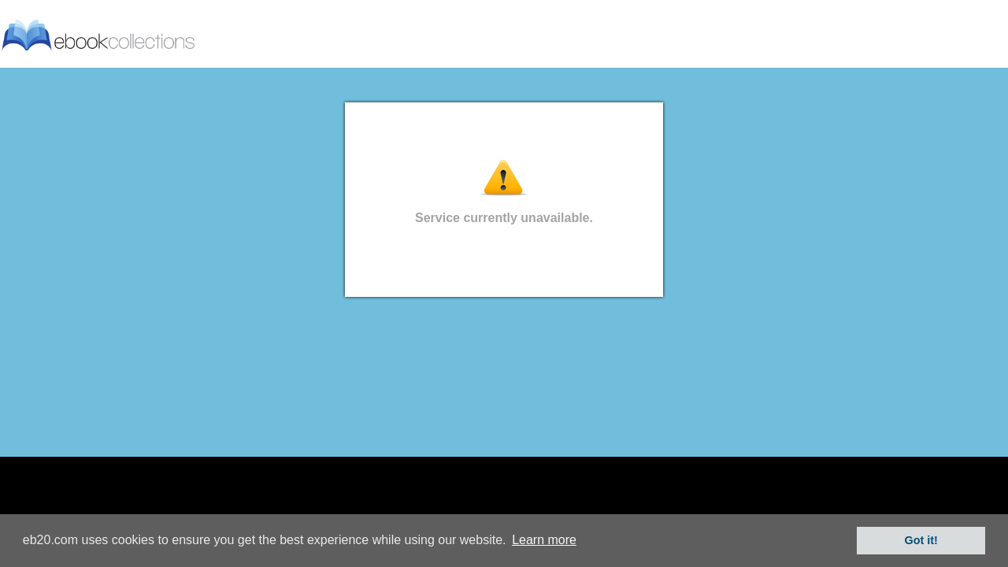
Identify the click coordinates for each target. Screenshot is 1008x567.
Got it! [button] (921, 540)
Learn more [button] (544, 540)
